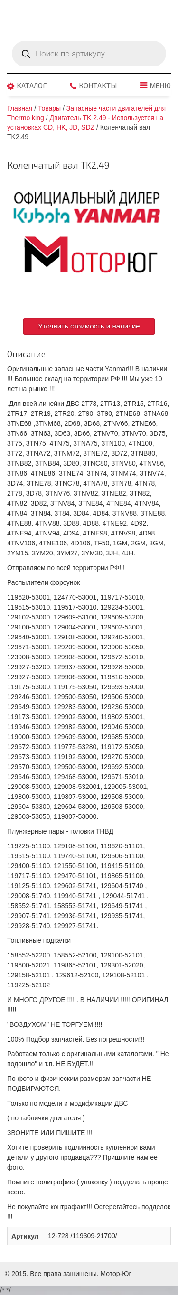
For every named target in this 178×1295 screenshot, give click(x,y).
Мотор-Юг (116, 1273)
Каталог (32, 86)
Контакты (98, 86)
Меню (160, 86)
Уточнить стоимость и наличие (89, 326)
